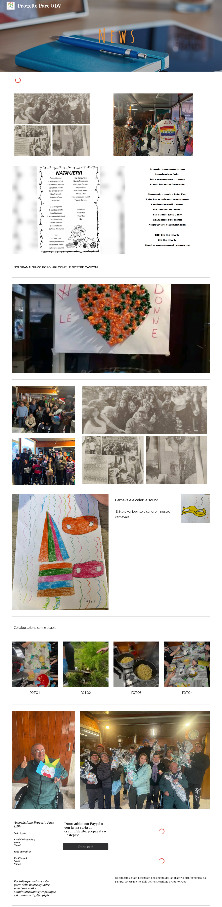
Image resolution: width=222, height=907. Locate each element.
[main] (136, 35)
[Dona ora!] (85, 846)
